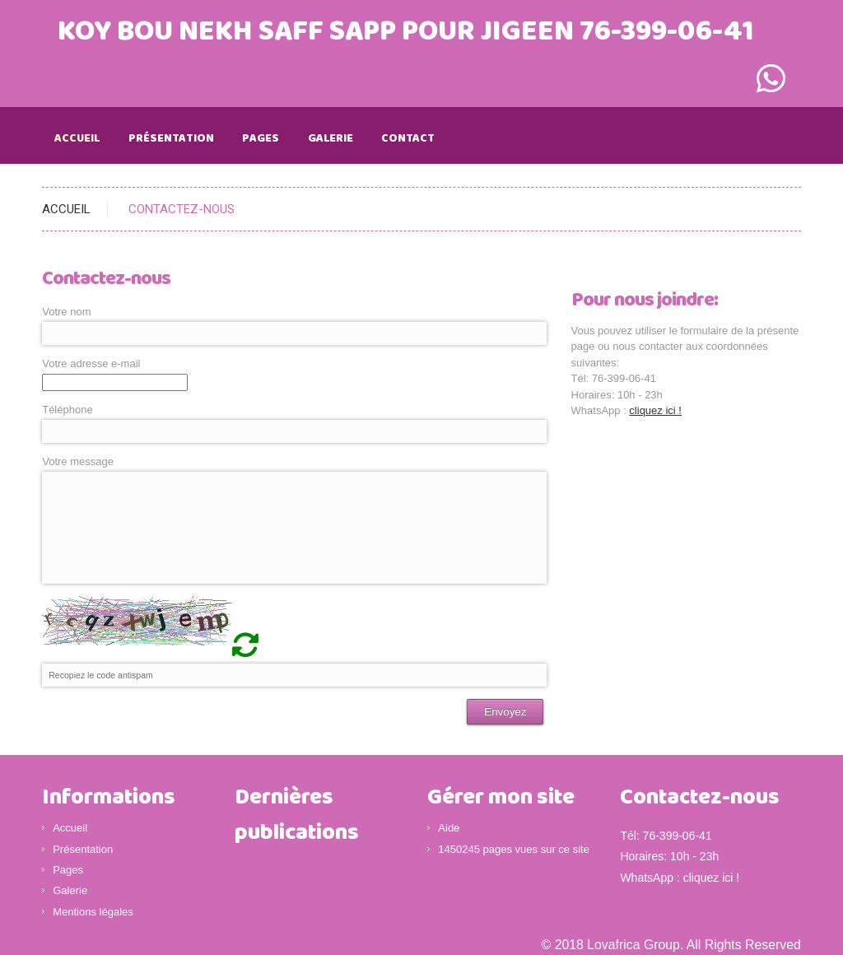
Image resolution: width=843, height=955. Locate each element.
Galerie (330, 138)
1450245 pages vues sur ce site (513, 849)
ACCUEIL (66, 209)
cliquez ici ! (655, 410)
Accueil (77, 138)
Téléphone (67, 409)
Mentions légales (93, 912)
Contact (408, 138)
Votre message (78, 461)
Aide (448, 828)
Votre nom (66, 311)
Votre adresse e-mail (91, 363)
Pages (260, 138)
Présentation (171, 138)
